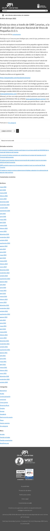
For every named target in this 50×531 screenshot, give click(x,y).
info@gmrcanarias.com (25, 510)
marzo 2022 (3, 332)
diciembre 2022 (4, 305)
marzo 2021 (3, 367)
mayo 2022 (3, 326)
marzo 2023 (3, 296)
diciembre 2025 (4, 202)
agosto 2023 (3, 282)
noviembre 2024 (4, 237)
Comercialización (5, 396)
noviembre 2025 (4, 205)
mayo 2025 (3, 219)
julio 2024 (3, 249)
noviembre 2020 (4, 379)
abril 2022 (3, 329)
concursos (3, 399)
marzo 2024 (3, 261)
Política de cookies (25, 494)
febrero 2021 (4, 370)
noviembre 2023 (4, 273)
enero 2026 (3, 199)
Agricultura (3, 390)
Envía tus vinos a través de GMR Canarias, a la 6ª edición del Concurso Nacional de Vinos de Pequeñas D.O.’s (24, 27)
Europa (2, 411)
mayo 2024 (3, 255)
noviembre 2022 (4, 308)
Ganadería (3, 414)
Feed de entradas (5, 437)
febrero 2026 (4, 196)
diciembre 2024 (4, 234)
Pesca (1, 420)
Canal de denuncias (24, 503)
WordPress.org (4, 443)
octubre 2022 (4, 311)
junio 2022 (3, 323)
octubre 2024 (4, 240)
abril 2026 (3, 190)
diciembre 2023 (4, 270)
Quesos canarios (5, 423)
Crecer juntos (4, 402)
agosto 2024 (3, 246)
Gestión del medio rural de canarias (17, 15)
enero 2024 (3, 267)
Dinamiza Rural (4, 405)
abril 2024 (3, 258)
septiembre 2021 (5, 350)
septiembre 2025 (5, 210)
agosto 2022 (3, 317)
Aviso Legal (25, 499)
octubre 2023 (4, 276)
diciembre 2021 (4, 341)
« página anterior (6, 131)
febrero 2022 (4, 335)
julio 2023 (3, 284)
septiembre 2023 (5, 279)
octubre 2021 (4, 347)
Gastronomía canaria (6, 417)
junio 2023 (3, 287)
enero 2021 (3, 373)
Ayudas (2, 393)
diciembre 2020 (4, 376)
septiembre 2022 (5, 314)
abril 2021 (3, 364)
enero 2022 (3, 338)
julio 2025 (3, 213)
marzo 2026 (3, 193)
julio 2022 (3, 320)
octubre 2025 (4, 208)
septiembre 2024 (5, 243)
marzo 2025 (3, 225)
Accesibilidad (25, 486)
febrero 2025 (4, 228)
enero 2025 (3, 231)
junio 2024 (3, 252)
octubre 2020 (4, 382)
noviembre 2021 (4, 344)
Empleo (2, 408)
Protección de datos (25, 490)
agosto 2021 (3, 353)
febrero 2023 (4, 299)
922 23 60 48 (13, 514)
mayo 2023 (3, 290)
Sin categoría (12, 123)
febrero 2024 (4, 264)
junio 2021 (3, 358)
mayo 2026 (3, 187)
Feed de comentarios (6, 440)
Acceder (2, 434)
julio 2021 (3, 355)
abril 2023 (3, 293)
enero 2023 (3, 302)
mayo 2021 (3, 361)
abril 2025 (3, 222)
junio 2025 (3, 216)
